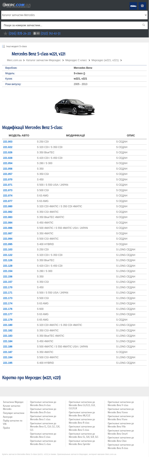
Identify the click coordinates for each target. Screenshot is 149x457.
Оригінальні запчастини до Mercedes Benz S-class (82, 428)
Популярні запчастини (13, 413)
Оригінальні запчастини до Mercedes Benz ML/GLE (82, 414)
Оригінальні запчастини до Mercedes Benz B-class (43, 411)
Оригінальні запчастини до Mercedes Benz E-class (43, 435)
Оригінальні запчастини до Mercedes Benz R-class (82, 421)
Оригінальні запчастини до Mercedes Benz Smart (121, 432)
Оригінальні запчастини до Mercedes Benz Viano (121, 418)
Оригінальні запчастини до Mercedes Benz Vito (121, 425)
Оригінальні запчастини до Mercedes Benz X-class (121, 446)
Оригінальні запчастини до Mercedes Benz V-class (121, 404)
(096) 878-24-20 (20, 33)
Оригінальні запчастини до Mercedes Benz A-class (43, 404)
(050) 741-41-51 (50, 33)
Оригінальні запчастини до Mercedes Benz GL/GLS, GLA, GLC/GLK (82, 405)
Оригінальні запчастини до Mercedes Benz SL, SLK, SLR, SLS (83, 435)
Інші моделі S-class (16, 46)
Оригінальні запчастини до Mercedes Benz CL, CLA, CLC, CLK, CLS (45, 426)
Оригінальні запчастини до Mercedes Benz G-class (43, 442)
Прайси (6, 427)
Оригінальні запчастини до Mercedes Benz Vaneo (121, 411)
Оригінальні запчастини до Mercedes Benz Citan (121, 439)
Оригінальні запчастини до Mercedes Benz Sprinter (82, 442)
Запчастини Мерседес (13, 402)
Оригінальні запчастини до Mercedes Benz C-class (43, 418)
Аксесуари (7, 416)
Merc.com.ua (14, 60)
